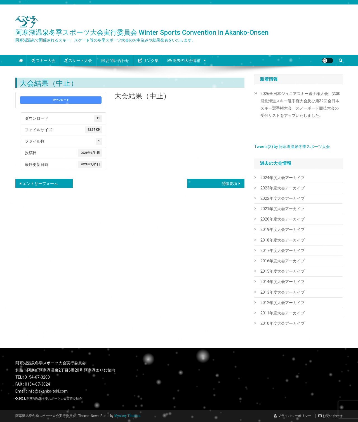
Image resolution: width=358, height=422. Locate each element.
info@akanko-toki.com (48, 391)
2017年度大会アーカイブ (282, 250)
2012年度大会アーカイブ (282, 302)
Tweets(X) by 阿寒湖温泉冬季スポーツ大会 (292, 146)
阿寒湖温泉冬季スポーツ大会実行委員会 (54, 398)
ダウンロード (60, 99)
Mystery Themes (127, 416)
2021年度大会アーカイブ (282, 209)
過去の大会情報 (184, 60)
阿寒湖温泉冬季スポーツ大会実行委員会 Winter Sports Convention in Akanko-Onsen (141, 32)
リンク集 (148, 60)
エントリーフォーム (40, 183)
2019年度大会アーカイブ (282, 229)
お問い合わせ (115, 60)
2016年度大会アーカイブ (282, 261)
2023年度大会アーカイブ (282, 188)
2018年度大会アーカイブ (282, 240)
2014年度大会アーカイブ (282, 281)
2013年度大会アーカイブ (282, 292)
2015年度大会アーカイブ (282, 271)
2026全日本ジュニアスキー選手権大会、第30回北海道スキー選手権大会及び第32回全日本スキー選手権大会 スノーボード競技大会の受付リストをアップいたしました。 (300, 104)
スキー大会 (43, 60)
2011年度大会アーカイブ (282, 313)
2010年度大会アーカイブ (282, 323)
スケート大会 (78, 60)
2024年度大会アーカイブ (282, 177)
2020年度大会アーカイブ (282, 219)
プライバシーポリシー (292, 416)
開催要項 (229, 183)
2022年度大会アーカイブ (282, 198)
